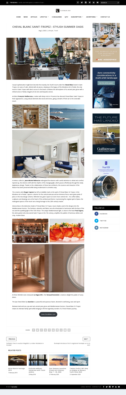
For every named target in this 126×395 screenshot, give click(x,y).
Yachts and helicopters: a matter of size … (31, 2)
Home (18, 19)
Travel (56, 36)
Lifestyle (43, 19)
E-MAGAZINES (57, 19)
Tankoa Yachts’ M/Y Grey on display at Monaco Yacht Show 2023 (79, 376)
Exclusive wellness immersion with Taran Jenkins (37, 376)
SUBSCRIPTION (76, 19)
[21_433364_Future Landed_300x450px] (106, 160)
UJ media (14, 393)
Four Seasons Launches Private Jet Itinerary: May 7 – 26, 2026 (57, 376)
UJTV (66, 19)
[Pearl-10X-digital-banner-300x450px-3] (106, 206)
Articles (34, 19)
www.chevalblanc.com (48, 320)
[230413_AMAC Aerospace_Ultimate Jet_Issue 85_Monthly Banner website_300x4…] (106, 67)
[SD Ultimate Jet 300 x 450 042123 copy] (106, 114)
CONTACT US (105, 19)
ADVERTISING (91, 19)
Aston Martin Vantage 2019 (16, 375)
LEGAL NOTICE (86, 393)
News (26, 19)
